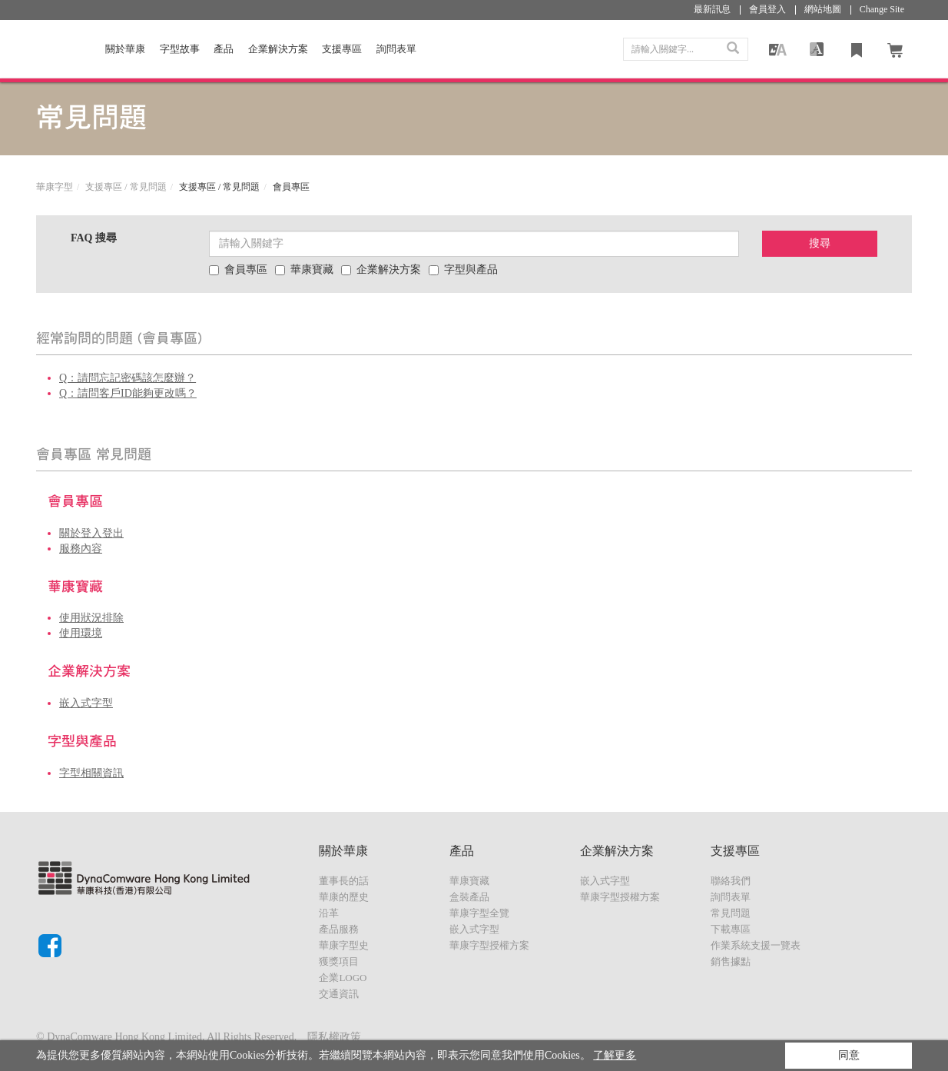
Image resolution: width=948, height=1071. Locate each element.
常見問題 (731, 913)
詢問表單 (731, 897)
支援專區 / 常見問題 (125, 186)
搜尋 (819, 243)
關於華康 (125, 49)
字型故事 (180, 49)
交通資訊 (339, 993)
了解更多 (614, 1055)
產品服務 (339, 929)
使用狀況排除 (91, 618)
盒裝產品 (469, 897)
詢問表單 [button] (396, 49)
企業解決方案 (278, 49)
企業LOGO (342, 977)
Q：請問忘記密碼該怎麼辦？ (127, 378)
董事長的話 (344, 880)
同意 (849, 1055)
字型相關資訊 (91, 773)
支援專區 (342, 49)
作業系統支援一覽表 (755, 945)
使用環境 (80, 633)
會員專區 (238, 269)
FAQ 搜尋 (94, 238)
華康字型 (54, 186)
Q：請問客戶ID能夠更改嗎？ (128, 393)
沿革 (329, 913)
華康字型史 (344, 945)
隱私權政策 (334, 1037)
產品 (224, 49)
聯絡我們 (731, 880)
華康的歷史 (344, 897)
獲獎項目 (339, 961)
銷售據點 (731, 961)
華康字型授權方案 (489, 945)
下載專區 (731, 929)
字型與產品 (463, 269)
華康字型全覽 (479, 913)
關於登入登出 (91, 533)
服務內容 (80, 548)
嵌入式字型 (86, 703)
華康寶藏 (304, 269)
